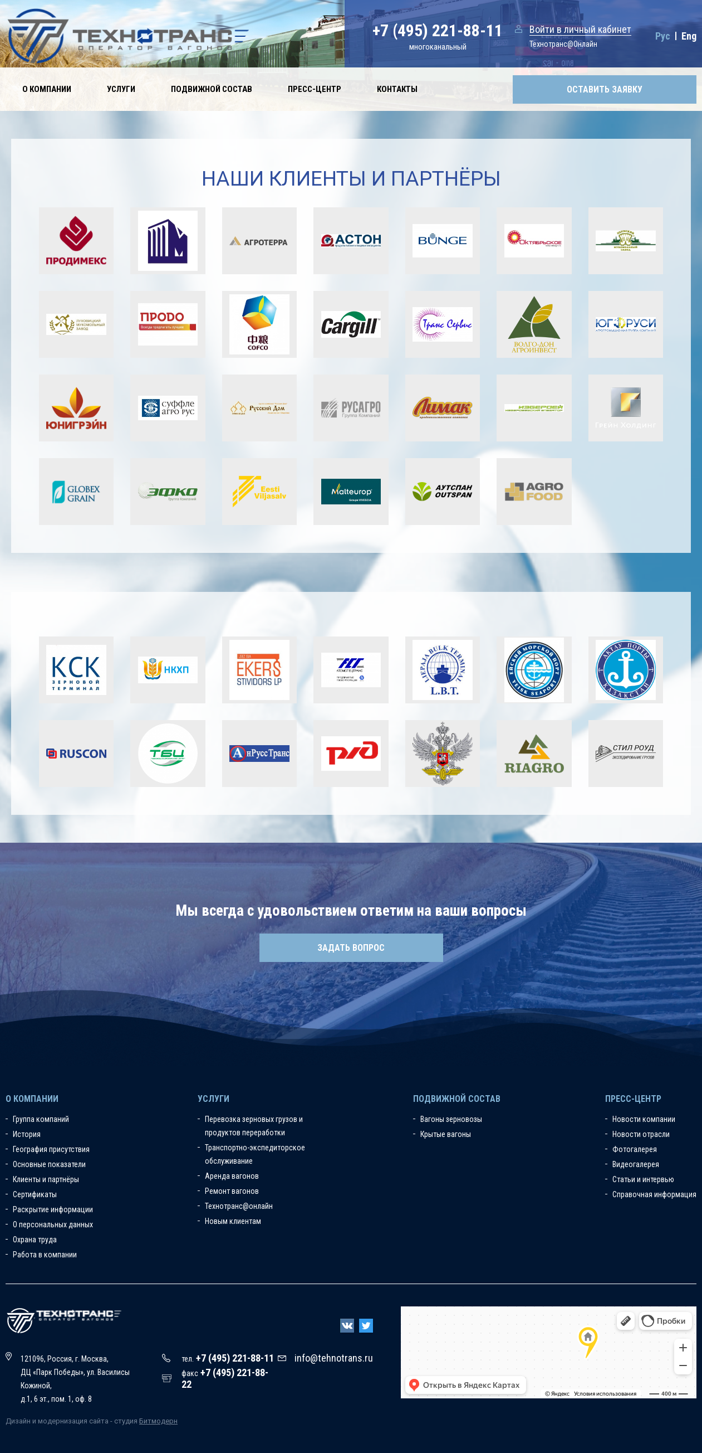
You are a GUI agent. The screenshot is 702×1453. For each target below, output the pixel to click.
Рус (662, 36)
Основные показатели (49, 1164)
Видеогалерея (635, 1164)
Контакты (397, 89)
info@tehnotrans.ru (333, 1358)
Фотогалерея (634, 1149)
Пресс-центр (314, 89)
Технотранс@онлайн (239, 1206)
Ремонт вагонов (232, 1191)
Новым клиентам (233, 1221)
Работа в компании (45, 1254)
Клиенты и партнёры (46, 1179)
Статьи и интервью (643, 1179)
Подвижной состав (211, 89)
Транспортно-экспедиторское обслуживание (255, 1154)
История (27, 1134)
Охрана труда (35, 1239)
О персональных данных (53, 1224)
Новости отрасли (641, 1134)
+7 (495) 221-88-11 (437, 30)
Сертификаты (35, 1194)
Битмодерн (158, 1421)
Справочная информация (654, 1194)
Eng (688, 36)
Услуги (121, 89)
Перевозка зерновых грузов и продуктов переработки (254, 1126)
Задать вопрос (351, 947)
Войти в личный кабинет (580, 29)
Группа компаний (41, 1119)
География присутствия (51, 1149)
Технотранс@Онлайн (563, 44)
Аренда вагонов (232, 1176)
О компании (46, 89)
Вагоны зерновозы (451, 1119)
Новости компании (643, 1119)
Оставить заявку (604, 89)
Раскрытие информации (53, 1209)
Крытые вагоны (445, 1134)
